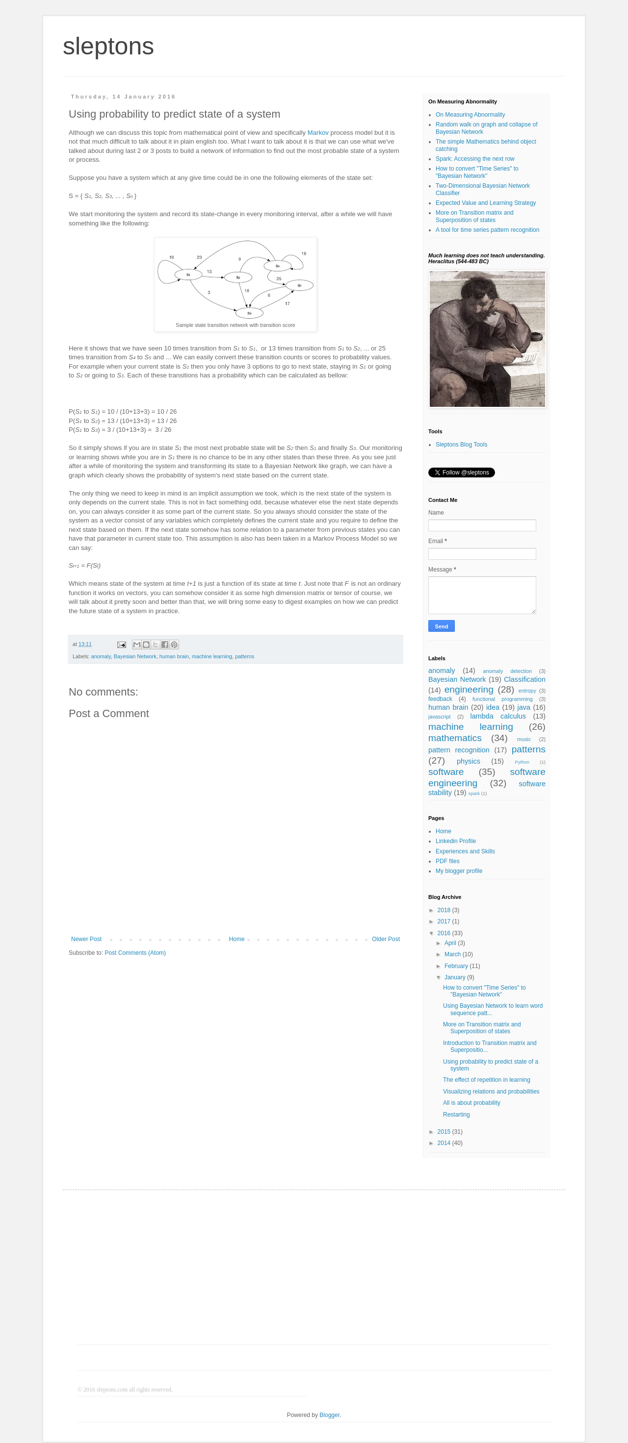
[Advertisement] (314, 1273)
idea (492, 707)
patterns (244, 656)
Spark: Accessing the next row (475, 158)
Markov (318, 132)
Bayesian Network (135, 656)
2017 (445, 921)
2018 (445, 910)
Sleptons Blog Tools (461, 444)
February (457, 966)
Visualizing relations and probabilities (491, 1091)
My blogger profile (459, 871)
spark (474, 793)
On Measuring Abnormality (470, 114)
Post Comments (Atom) (135, 952)
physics (468, 761)
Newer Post (86, 939)
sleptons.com (112, 1389)
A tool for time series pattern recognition (487, 229)
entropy (527, 691)
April (451, 943)
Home (237, 939)
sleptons (108, 46)
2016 (445, 933)
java (524, 707)
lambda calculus (498, 716)
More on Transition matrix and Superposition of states (475, 216)
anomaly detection (507, 671)
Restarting (456, 1114)
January (456, 977)
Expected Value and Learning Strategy (486, 202)
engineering (469, 689)
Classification (525, 679)
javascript (439, 717)
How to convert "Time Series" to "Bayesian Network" (477, 172)
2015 (445, 1131)
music (524, 739)
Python (522, 762)
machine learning (212, 656)
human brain (174, 656)
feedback (440, 699)
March (454, 954)
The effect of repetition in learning (486, 1079)
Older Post (386, 939)
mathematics (455, 738)
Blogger (329, 1415)
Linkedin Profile (456, 841)
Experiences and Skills (465, 851)
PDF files (448, 861)
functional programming (502, 699)
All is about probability (471, 1102)
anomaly (101, 656)
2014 (445, 1143)
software (446, 772)
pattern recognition (459, 750)
